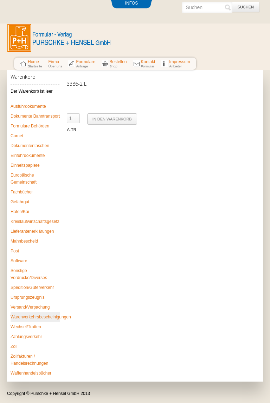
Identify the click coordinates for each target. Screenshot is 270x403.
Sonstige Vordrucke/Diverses (29, 274)
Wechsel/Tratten (26, 326)
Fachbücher (22, 192)
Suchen (246, 7)
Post (15, 251)
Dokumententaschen (30, 145)
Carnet (17, 135)
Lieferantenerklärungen (32, 231)
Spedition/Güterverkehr (32, 287)
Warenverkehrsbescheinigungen (35, 317)
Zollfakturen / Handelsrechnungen (29, 360)
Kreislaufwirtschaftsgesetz (35, 221)
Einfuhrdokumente (28, 155)
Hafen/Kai (20, 211)
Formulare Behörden (30, 126)
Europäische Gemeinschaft (24, 179)
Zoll (14, 346)
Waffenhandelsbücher (31, 373)
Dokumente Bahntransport (35, 116)
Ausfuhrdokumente (28, 106)
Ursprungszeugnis (28, 297)
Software (19, 260)
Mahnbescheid (24, 241)
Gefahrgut (20, 201)
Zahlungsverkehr (26, 336)
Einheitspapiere (25, 165)
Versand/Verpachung (30, 307)
